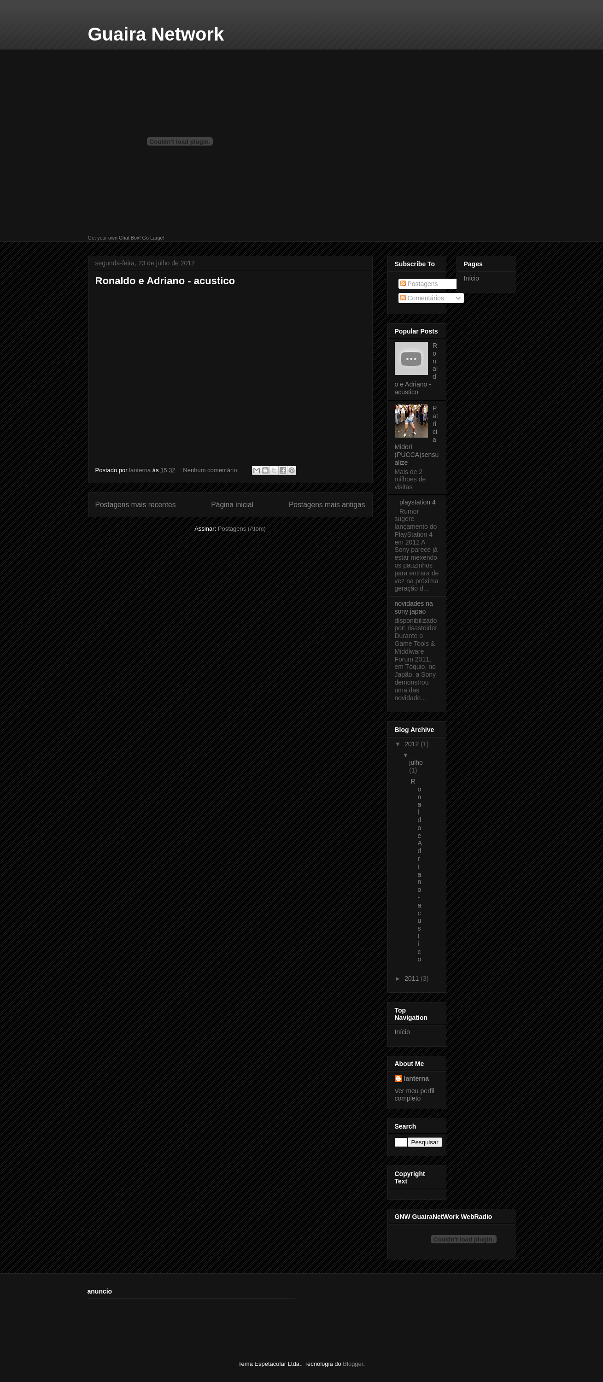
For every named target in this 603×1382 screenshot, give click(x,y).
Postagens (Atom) (242, 528)
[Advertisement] (255, 1323)
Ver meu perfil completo (414, 1094)
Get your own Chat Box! (114, 237)
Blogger (353, 1363)
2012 (412, 744)
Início (402, 1032)
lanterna (416, 1078)
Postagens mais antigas (327, 505)
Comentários (422, 298)
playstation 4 (417, 502)
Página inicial (232, 505)
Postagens (419, 283)
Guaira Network (156, 34)
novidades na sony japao (414, 607)
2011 (412, 978)
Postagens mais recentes (135, 505)
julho (416, 762)
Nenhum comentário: (211, 470)
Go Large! (153, 237)
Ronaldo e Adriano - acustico (165, 281)
